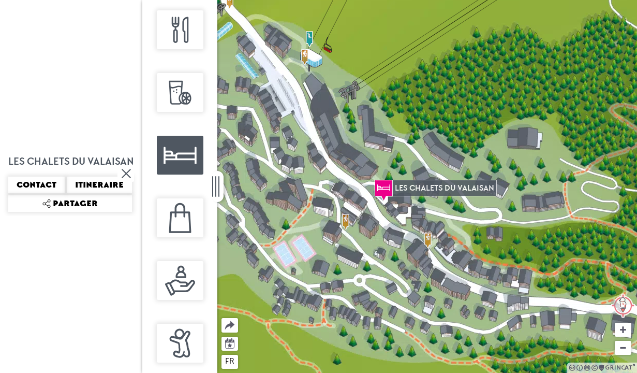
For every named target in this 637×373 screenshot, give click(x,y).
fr (229, 361)
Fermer (127, 173)
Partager (221, 318)
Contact (36, 185)
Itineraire (99, 185)
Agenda (230, 342)
